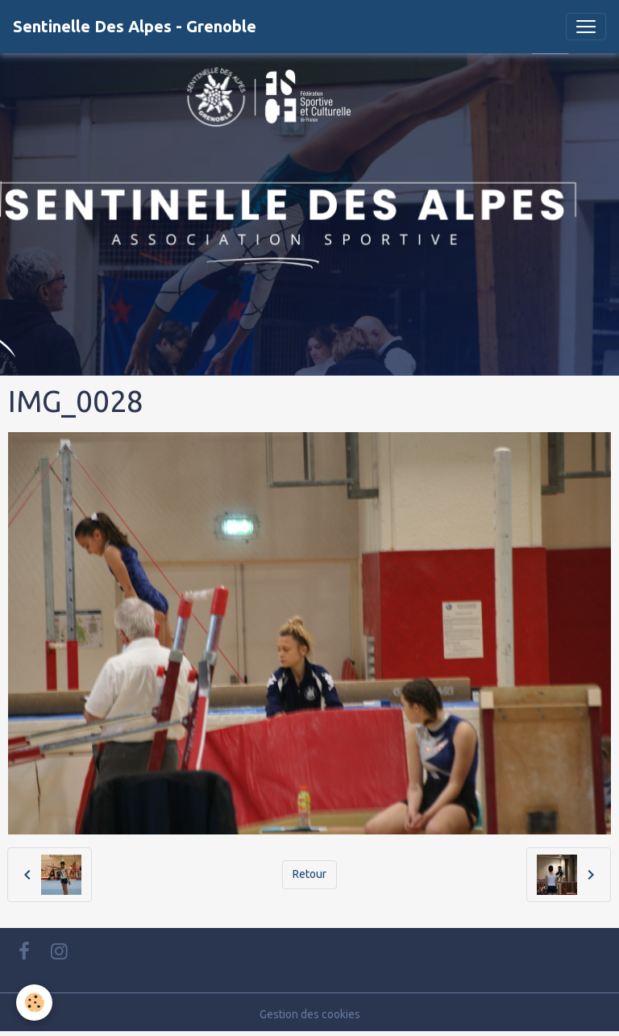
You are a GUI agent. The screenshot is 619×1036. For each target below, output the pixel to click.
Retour (309, 873)
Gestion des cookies (310, 1014)
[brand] (134, 27)
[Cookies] (34, 1002)
